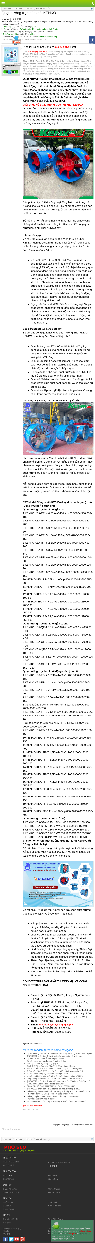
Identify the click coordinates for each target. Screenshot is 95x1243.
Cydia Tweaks (9, 1209)
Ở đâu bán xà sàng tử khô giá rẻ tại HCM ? (45, 1084)
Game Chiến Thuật (11, 1192)
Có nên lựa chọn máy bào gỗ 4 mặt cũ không (46, 1061)
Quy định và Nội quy (12, 1229)
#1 (92, 1109)
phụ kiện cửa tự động (21, 26)
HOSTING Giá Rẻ (11, 1162)
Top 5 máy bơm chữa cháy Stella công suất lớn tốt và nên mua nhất (56, 1101)
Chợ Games (8, 1179)
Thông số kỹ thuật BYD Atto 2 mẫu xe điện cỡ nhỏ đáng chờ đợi (55, 1071)
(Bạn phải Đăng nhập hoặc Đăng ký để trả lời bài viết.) (73, 1125)
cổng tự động (23, 34)
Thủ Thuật (52, 1202)
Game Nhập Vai (10, 1189)
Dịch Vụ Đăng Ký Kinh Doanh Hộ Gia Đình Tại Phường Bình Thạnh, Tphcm (60, 1053)
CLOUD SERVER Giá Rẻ (59, 1162)
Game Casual (54, 1189)
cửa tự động (12, 29)
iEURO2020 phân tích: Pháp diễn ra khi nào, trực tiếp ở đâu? (53, 1089)
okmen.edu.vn (36, 1043)
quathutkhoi (37, 39)
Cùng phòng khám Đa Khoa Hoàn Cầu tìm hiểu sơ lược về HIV (54, 1078)
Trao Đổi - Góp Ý (55, 1219)
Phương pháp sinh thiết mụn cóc (41, 1099)
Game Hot (52, 1175)
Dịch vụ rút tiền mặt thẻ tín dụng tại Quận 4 (45, 1058)
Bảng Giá (7, 1222)
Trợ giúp (6, 1234)
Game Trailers (54, 1206)
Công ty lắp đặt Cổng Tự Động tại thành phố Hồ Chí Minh (28, 31)
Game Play (53, 1179)
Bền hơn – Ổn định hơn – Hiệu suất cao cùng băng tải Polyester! (55, 1068)
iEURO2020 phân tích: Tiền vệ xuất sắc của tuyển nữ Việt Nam (54, 1056)
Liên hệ (6, 1231)
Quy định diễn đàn (11, 1219)
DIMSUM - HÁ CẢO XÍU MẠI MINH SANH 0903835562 (51, 1086)
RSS (50, 1234)
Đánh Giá (7, 1206)
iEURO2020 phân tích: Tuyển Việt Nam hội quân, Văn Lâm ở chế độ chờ (58, 1081)
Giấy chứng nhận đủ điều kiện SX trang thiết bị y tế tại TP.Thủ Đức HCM (58, 1091)
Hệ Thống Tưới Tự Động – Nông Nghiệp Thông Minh (50, 1094)
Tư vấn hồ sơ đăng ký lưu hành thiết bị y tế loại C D (49, 1073)
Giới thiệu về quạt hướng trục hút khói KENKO (53, 104)
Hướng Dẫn (8, 1202)
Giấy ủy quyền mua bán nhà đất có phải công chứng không (52, 1096)
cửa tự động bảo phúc (37, 52)
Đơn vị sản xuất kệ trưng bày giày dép (43, 1063)
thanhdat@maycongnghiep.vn (56, 1024)
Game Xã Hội (54, 1192)
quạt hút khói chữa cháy (32, 1106)
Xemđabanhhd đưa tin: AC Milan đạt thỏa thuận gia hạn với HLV (55, 1076)
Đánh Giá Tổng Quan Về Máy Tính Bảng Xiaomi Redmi (51, 1066)
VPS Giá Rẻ (8, 1165)
